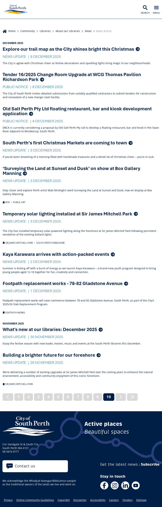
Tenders (127, 500)
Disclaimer (80, 500)
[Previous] (8, 397)
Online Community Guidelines (35, 500)
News (88, 31)
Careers (114, 500)
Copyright (64, 500)
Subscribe (150, 464)
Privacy (8, 500)
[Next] (120, 397)
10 (110, 397)
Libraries (45, 31)
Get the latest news (119, 464)
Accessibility (98, 500)
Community (27, 31)
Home (12, 31)
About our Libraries (68, 31)
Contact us (25, 466)
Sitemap (141, 500)
